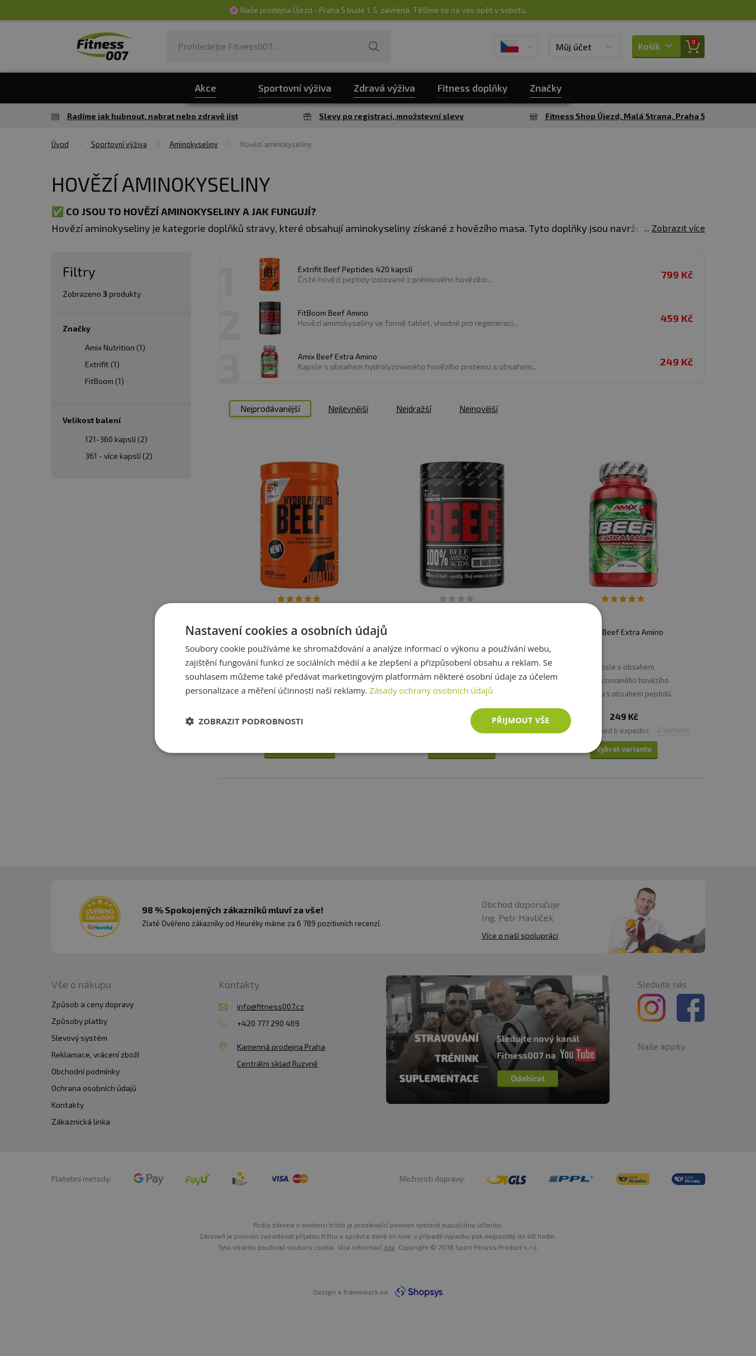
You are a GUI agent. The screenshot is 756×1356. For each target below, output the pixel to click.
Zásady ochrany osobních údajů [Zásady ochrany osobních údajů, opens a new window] (431, 690)
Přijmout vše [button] (520, 720)
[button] (245, 721)
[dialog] (378, 678)
